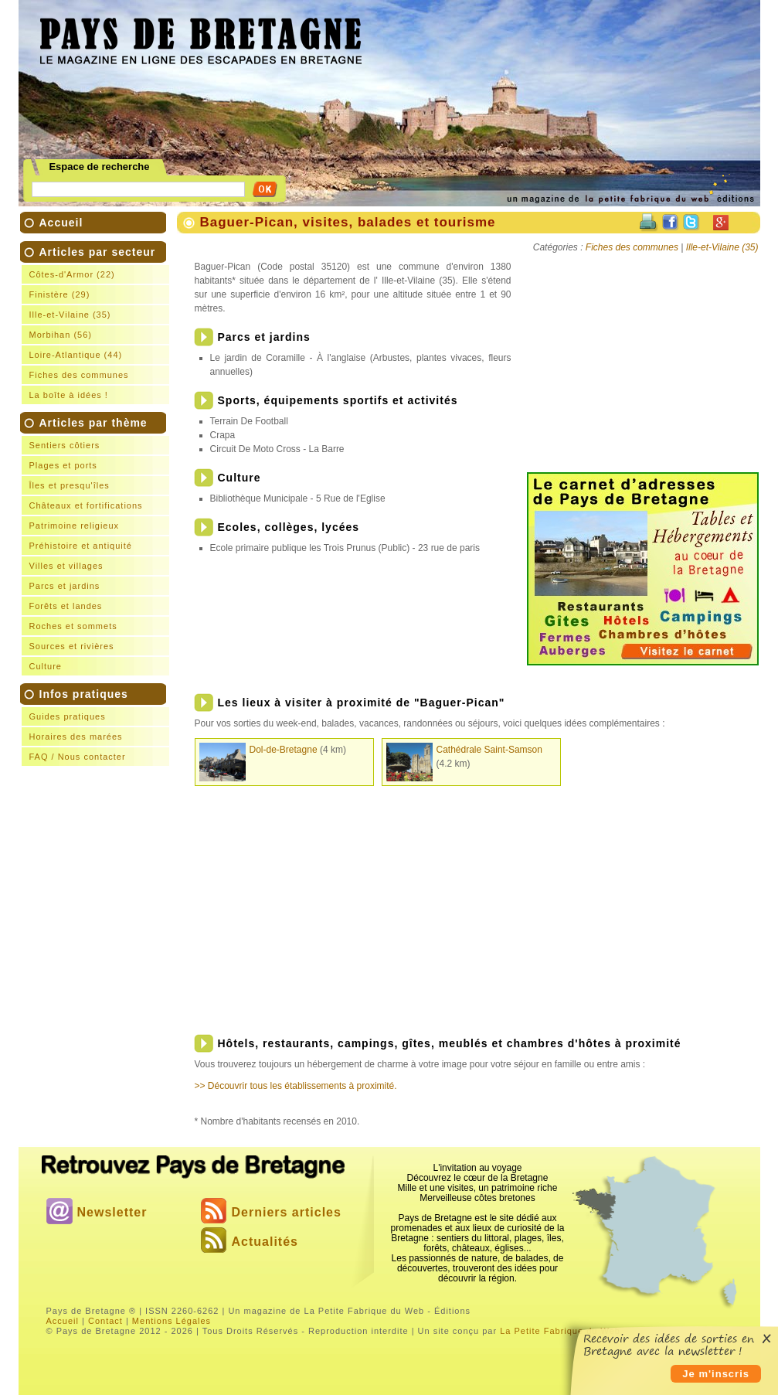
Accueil (61, 222)
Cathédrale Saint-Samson (489, 749)
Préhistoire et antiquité (80, 545)
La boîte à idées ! (68, 395)
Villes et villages (66, 565)
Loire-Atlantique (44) (76, 354)
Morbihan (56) (60, 334)
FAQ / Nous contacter (77, 756)
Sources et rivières (71, 646)
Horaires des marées (76, 736)
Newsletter (112, 1212)
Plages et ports (63, 465)
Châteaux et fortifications (86, 505)
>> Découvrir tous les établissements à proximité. (296, 1085)
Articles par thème (97, 546)
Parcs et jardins (64, 585)
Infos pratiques (97, 727)
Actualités (265, 1241)
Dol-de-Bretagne (284, 749)
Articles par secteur (97, 325)
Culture (45, 666)
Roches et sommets (73, 626)
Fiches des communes (79, 374)
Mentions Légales (171, 1320)
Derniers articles (286, 1212)
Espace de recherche (99, 167)
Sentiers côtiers (64, 445)
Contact (105, 1320)
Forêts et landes (66, 606)
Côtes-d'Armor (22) (72, 274)
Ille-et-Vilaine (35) (70, 314)
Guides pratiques (67, 716)
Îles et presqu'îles (69, 485)
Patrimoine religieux (74, 525)
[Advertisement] (558, 43)
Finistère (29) (59, 294)
